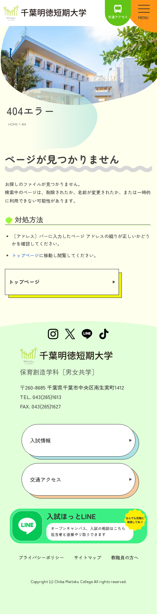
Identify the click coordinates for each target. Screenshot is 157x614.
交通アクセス (118, 12)
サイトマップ (87, 557)
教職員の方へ (124, 557)
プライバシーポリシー (41, 557)
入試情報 (40, 440)
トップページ (25, 255)
